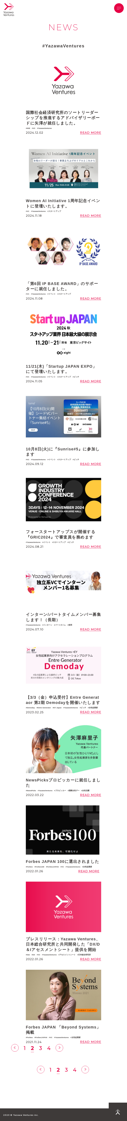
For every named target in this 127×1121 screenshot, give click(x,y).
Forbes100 (39, 876)
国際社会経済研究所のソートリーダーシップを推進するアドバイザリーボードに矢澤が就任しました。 (63, 117)
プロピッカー (60, 800)
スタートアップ (54, 221)
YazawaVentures (45, 128)
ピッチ (76, 386)
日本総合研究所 (84, 964)
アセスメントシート (67, 964)
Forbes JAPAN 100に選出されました (62, 871)
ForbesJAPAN (53, 876)
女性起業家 (93, 717)
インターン (47, 634)
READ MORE (90, 132)
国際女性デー (74, 800)
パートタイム (60, 634)
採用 (70, 634)
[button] (119, 8)
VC (34, 128)
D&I (28, 964)
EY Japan (58, 717)
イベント (52, 304)
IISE (28, 128)
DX (34, 964)
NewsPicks (31, 800)
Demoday (31, 717)
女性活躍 (85, 800)
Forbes (30, 876)
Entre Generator (44, 717)
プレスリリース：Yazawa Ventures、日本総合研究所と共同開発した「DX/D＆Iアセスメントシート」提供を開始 (63, 953)
